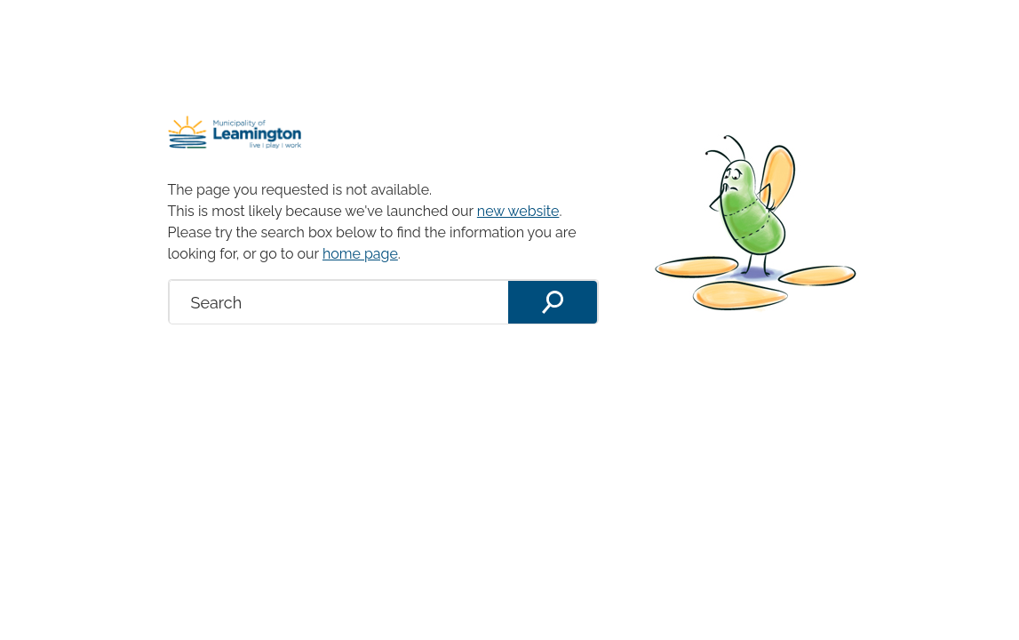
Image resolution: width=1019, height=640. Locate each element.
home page (360, 253)
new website (518, 211)
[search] (339, 302)
